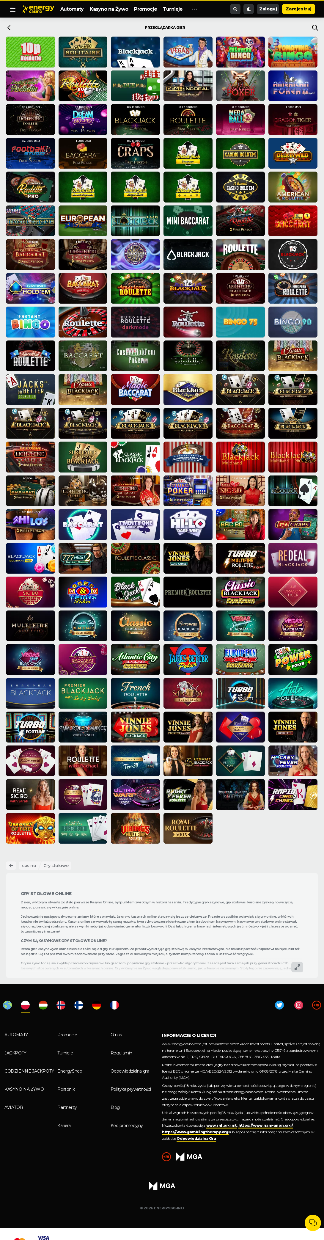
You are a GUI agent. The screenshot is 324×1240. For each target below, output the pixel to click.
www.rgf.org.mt (221, 1125)
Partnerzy (67, 1107)
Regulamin (121, 1053)
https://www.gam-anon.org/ (265, 1125)
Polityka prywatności (131, 1089)
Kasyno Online (101, 902)
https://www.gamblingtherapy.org (195, 1132)
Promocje (145, 9)
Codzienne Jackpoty (29, 1071)
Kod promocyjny (127, 1125)
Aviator (13, 1107)
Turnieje (173, 9)
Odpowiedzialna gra (130, 1071)
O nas (116, 1034)
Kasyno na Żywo (109, 9)
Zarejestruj (299, 9)
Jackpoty (15, 1053)
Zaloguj (268, 9)
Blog (115, 1107)
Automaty (72, 9)
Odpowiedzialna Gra (196, 1138)
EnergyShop (69, 1071)
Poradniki (66, 1089)
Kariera (63, 1125)
